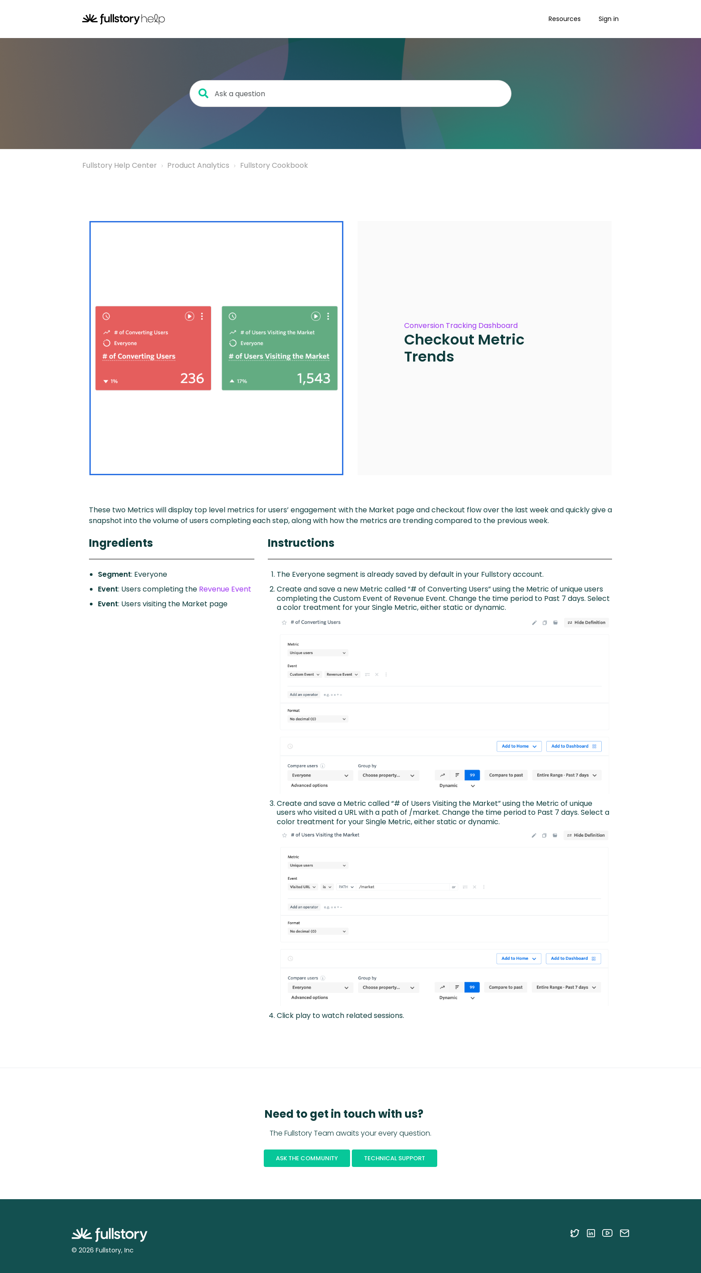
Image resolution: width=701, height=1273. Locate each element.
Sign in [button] (609, 18)
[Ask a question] (350, 93)
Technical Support (394, 1158)
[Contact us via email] (624, 1233)
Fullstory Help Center (119, 165)
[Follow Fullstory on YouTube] (607, 1233)
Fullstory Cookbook (274, 165)
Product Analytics (198, 165)
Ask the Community (307, 1158)
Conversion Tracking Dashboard (461, 325)
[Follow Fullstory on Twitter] (574, 1233)
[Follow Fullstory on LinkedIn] (591, 1233)
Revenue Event (225, 589)
